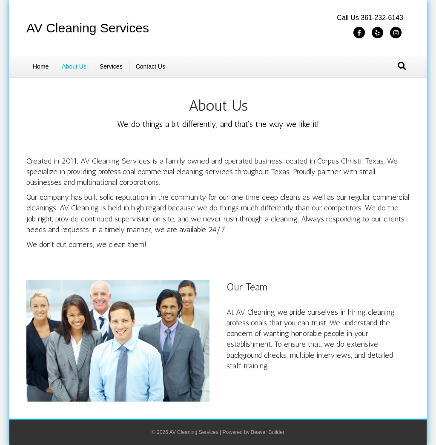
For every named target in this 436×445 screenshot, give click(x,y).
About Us (74, 66)
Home (41, 66)
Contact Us (150, 66)
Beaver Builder (267, 432)
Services (111, 66)
